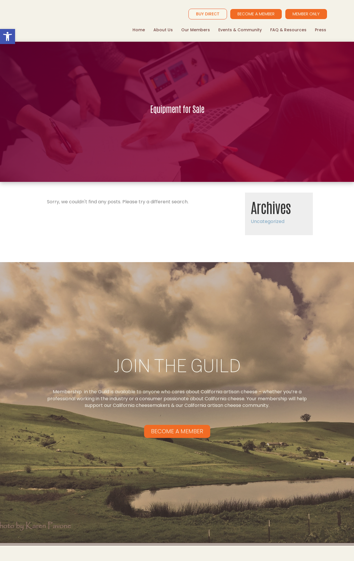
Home (138, 30)
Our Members (195, 30)
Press (320, 30)
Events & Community (240, 30)
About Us (163, 30)
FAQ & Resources (288, 30)
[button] (7, 36)
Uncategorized (267, 221)
